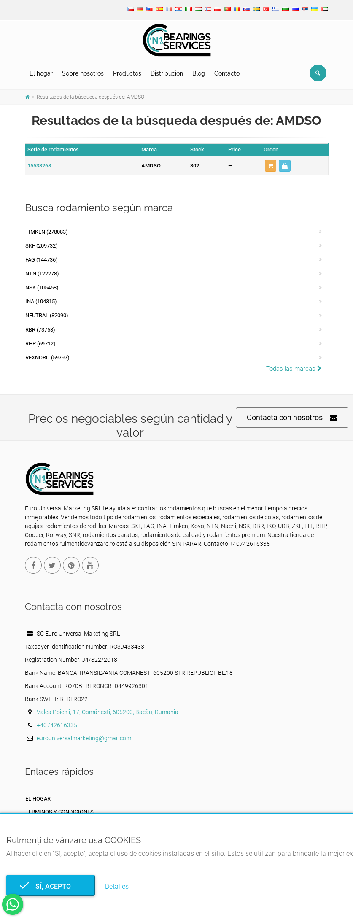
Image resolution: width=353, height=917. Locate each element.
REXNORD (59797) (47, 357)
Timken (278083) (46, 232)
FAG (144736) (41, 259)
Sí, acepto (50, 886)
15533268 (39, 165)
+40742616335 (57, 725)
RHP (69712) (40, 343)
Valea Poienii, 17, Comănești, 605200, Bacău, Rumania (107, 712)
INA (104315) (41, 301)
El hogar (41, 73)
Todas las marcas (294, 368)
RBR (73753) (40, 329)
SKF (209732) (41, 246)
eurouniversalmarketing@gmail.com (84, 738)
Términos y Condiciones (59, 812)
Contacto (227, 73)
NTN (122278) (42, 273)
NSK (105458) (42, 287)
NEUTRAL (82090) (46, 315)
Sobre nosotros (83, 73)
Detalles (117, 886)
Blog (198, 73)
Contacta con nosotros (292, 418)
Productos (127, 73)
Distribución (167, 73)
